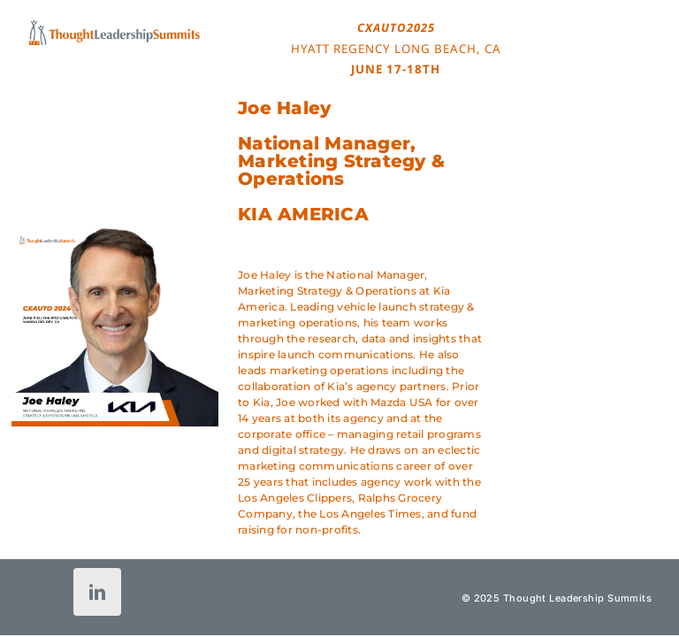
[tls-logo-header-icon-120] (114, 26)
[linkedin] (97, 592)
